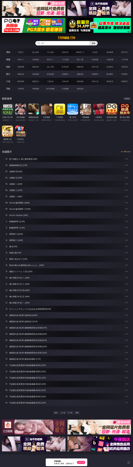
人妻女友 (50, 81)
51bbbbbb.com (66, 38)
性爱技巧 (124, 81)
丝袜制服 (95, 59)
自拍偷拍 (35, 59)
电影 (8, 66)
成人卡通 (50, 67)
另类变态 (124, 67)
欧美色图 (50, 74)
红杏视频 (65, 89)
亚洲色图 (35, 74)
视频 (8, 59)
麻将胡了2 (80, 52)
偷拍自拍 (35, 67)
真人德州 (35, 52)
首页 (55, 413)
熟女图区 (110, 74)
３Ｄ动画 (65, 59)
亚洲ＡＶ (20, 59)
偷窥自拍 (20, 74)
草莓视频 (35, 89)
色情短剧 (80, 89)
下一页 (70, 413)
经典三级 (95, 67)
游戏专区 (65, 52)
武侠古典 (65, 81)
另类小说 (95, 81)
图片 (8, 74)
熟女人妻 (80, 59)
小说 (8, 81)
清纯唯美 (95, 74)
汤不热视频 (50, 89)
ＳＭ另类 (124, 59)
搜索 (93, 43)
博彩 (8, 52)
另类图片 (124, 74)
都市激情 (20, 81)
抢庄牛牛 (124, 52)
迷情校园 (80, 81)
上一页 (63, 413)
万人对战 (50, 52)
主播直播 (110, 59)
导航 (8, 88)
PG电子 (20, 52)
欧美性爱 (65, 67)
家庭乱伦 (35, 81)
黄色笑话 (110, 81)
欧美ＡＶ (50, 59)
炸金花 (94, 52)
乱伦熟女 (110, 67)
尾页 (77, 413)
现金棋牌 (110, 52)
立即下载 (81, 462)
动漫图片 (65, 74)
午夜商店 (20, 89)
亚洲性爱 (20, 67)
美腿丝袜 (80, 74)
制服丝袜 (80, 67)
